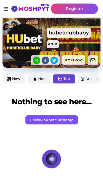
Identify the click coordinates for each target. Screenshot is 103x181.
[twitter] (54, 60)
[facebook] (45, 60)
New (13, 78)
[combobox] (89, 78)
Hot (39, 78)
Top (64, 78)
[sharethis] (36, 60)
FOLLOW (73, 60)
